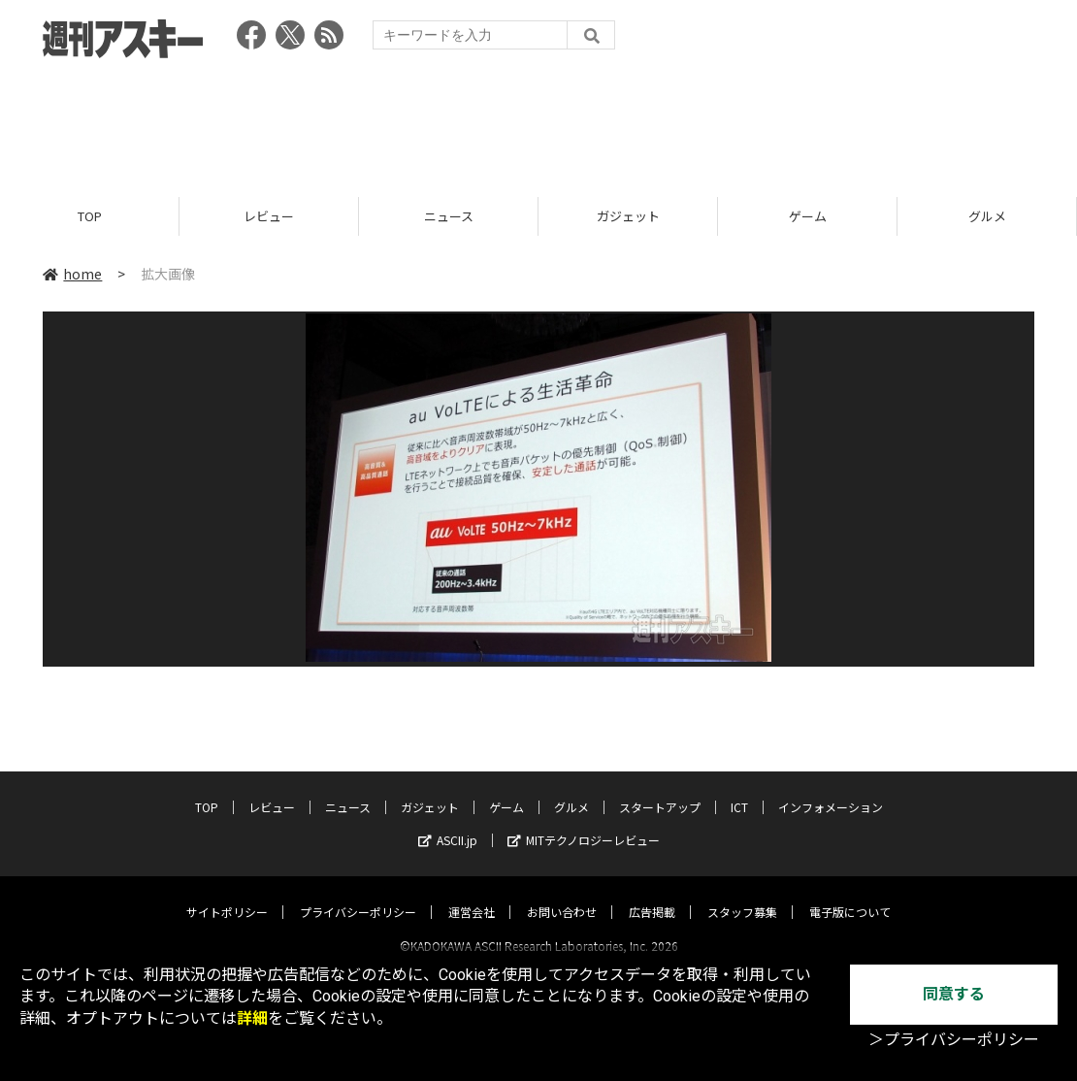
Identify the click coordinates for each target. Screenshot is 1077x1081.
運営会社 (471, 894)
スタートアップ (660, 789)
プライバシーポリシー (358, 894)
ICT (739, 789)
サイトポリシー (227, 894)
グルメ (987, 216)
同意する (954, 994)
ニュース (448, 216)
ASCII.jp (447, 822)
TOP (90, 216)
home (72, 273)
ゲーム (808, 216)
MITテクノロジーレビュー (583, 822)
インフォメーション (830, 789)
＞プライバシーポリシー (953, 1040)
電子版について (850, 894)
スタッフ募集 (742, 894)
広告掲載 (652, 894)
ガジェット (628, 216)
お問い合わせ (562, 894)
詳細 (252, 1018)
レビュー (269, 216)
